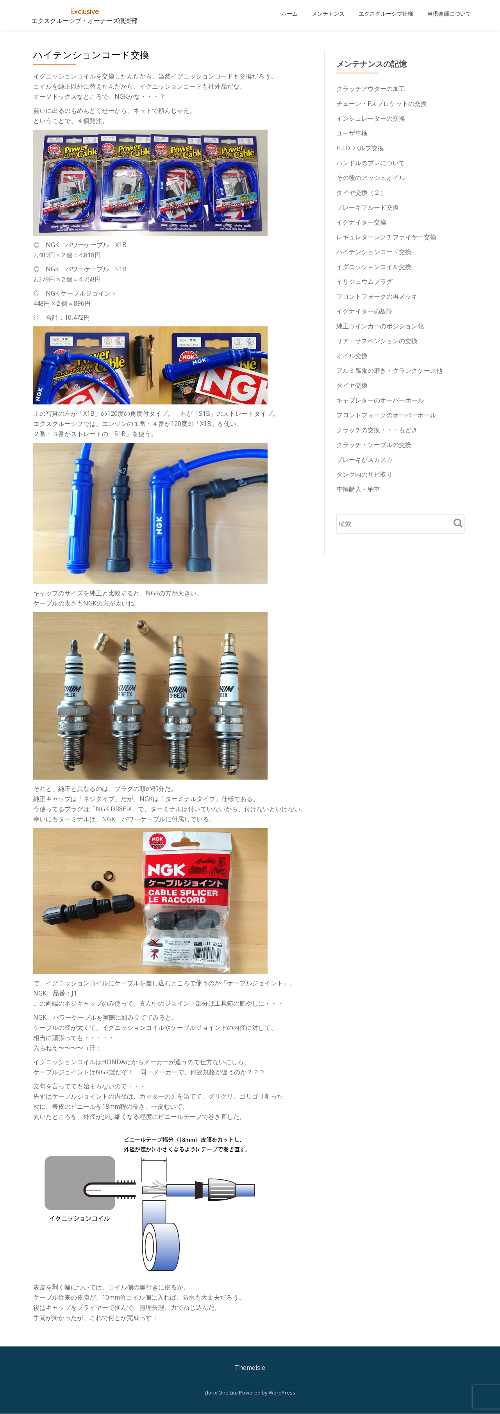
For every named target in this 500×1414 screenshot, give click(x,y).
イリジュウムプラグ (364, 281)
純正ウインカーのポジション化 (380, 326)
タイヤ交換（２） (361, 192)
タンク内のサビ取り (364, 474)
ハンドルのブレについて (370, 162)
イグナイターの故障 (364, 311)
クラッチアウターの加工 (370, 88)
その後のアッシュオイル (370, 177)
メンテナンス (328, 13)
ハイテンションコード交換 (373, 252)
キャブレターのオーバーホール (380, 400)
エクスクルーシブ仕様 (386, 13)
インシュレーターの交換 (370, 118)
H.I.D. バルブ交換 (360, 148)
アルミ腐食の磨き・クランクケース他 (389, 370)
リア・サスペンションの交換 (377, 341)
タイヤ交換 (352, 385)
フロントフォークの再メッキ (377, 296)
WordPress (282, 1392)
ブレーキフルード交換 (367, 207)
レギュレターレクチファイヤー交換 (386, 237)
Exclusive (84, 10)
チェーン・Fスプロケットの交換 (381, 103)
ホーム (289, 13)
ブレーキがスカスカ (364, 459)
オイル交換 (352, 355)
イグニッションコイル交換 (373, 266)
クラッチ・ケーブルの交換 (373, 444)
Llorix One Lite (222, 1392)
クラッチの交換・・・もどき (377, 430)
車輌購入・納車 (358, 489)
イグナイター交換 (361, 222)
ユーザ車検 (352, 133)
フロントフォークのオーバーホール (386, 415)
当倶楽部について (449, 13)
